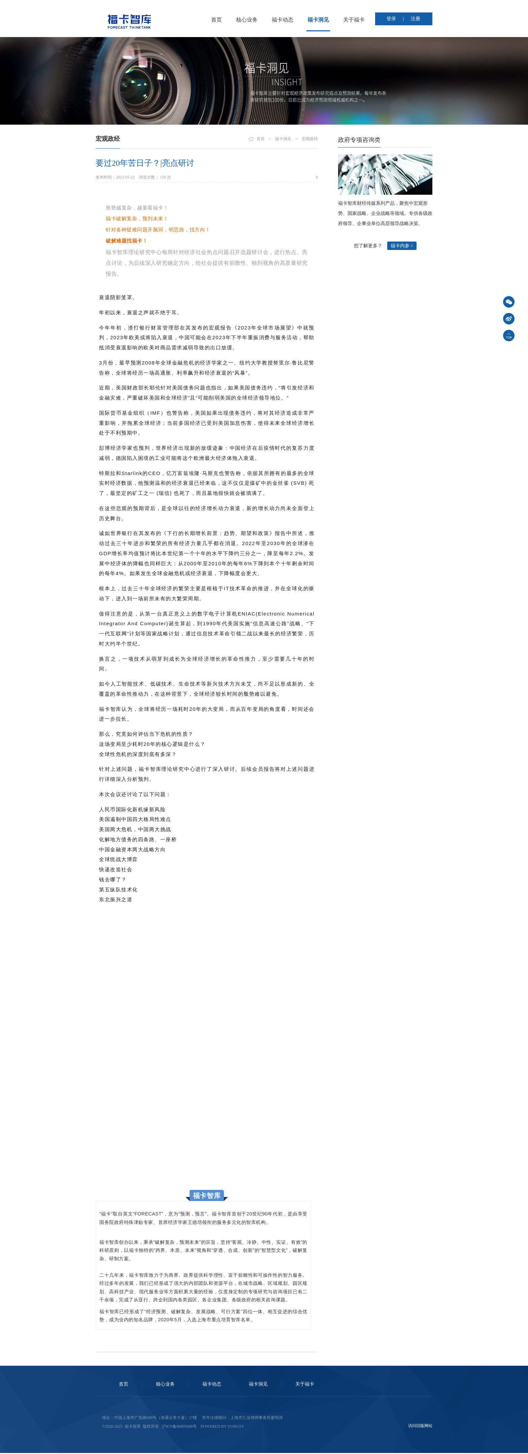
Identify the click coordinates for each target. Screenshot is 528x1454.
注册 (415, 18)
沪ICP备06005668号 (179, 1426)
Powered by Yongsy (222, 1426)
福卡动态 (282, 20)
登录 (391, 18)
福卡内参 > (402, 245)
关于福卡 (354, 20)
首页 (216, 20)
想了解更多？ (368, 245)
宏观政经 (310, 138)
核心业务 (247, 20)
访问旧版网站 (420, 1425)
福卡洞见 (318, 20)
